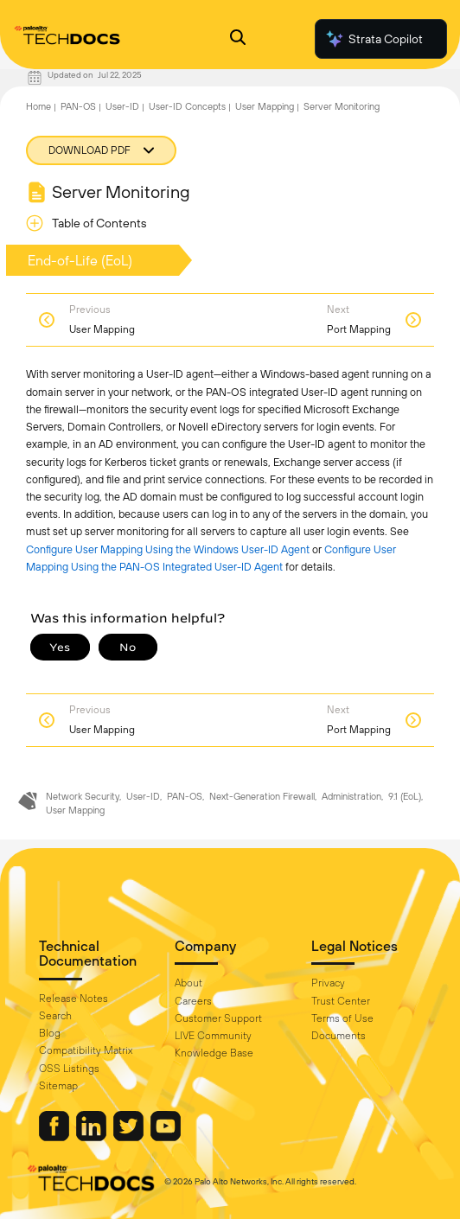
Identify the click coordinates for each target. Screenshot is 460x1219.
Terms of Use (342, 1018)
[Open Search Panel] (238, 39)
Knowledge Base (214, 1053)
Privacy (328, 983)
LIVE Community (213, 1036)
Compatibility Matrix (85, 1050)
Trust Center (340, 1001)
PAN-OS (78, 106)
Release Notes (73, 998)
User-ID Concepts (187, 106)
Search (55, 1016)
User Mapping (264, 106)
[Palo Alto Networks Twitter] (129, 1137)
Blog (50, 1033)
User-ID (122, 106)
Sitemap (58, 1086)
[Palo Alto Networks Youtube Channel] (165, 1137)
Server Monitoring (341, 106)
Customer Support (218, 1018)
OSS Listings (69, 1069)
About (188, 983)
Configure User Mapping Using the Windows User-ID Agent (168, 549)
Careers (193, 1001)
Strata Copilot (373, 39)
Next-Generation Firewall (262, 796)
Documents (338, 1036)
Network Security (82, 796)
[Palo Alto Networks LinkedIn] (92, 1137)
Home (38, 106)
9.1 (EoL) (404, 796)
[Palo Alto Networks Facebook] (55, 1137)
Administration (351, 796)
